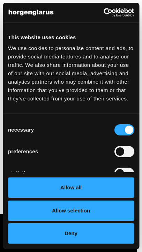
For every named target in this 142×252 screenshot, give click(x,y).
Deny (71, 233)
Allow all (71, 187)
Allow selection (71, 211)
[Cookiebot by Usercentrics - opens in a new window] (103, 12)
